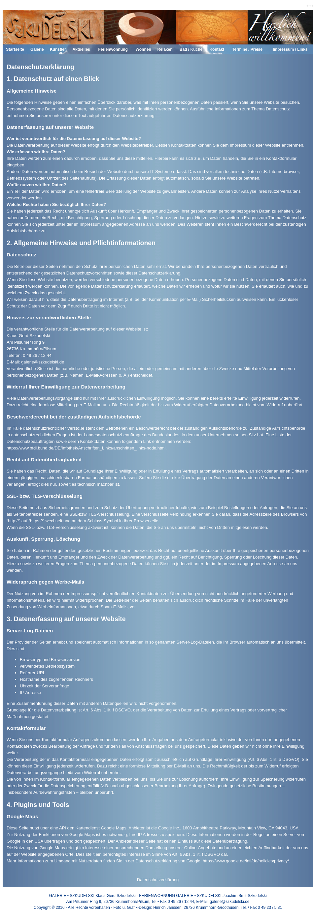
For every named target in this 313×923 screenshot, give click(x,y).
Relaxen (164, 49)
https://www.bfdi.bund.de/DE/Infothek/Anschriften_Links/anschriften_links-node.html (86, 448)
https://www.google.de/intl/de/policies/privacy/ (246, 860)
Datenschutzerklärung (158, 879)
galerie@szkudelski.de (42, 362)
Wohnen (143, 49)
